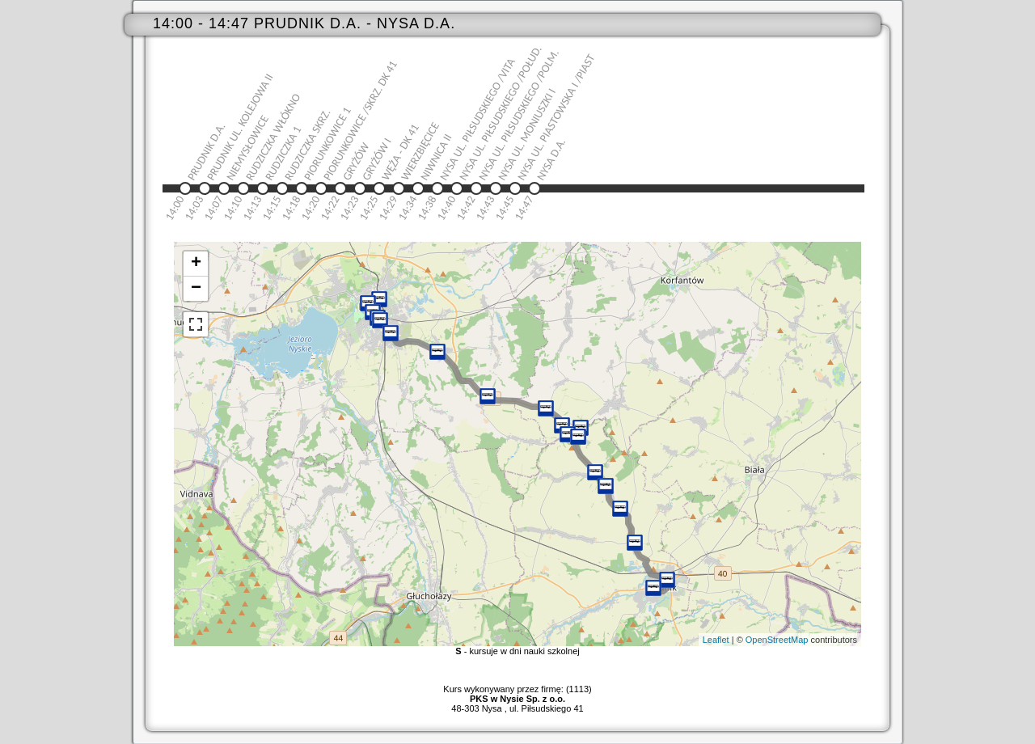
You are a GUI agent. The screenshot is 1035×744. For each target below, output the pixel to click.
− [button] (196, 289)
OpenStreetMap (777, 640)
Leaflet (716, 640)
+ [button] (196, 264)
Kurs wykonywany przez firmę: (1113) (517, 694)
